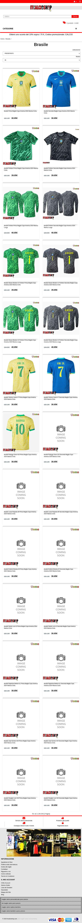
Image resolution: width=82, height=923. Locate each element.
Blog (2, 894)
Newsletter (4, 890)
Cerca (75, 16)
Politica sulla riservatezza (9, 864)
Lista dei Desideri (6, 887)
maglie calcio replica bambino (11, 907)
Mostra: (78, 56)
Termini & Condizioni (7, 876)
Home (2, 39)
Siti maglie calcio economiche (27, 919)
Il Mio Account (5, 883)
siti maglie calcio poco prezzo (11, 903)
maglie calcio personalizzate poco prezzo (15, 899)
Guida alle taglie (6, 867)
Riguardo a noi (6, 871)
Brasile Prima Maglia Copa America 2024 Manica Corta (20, 111)
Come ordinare (6, 874)
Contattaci (4, 869)
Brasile (8, 39)
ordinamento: (76, 50)
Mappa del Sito (6, 892)
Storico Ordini (5, 885)
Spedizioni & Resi (6, 862)
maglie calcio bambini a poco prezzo (13, 911)
